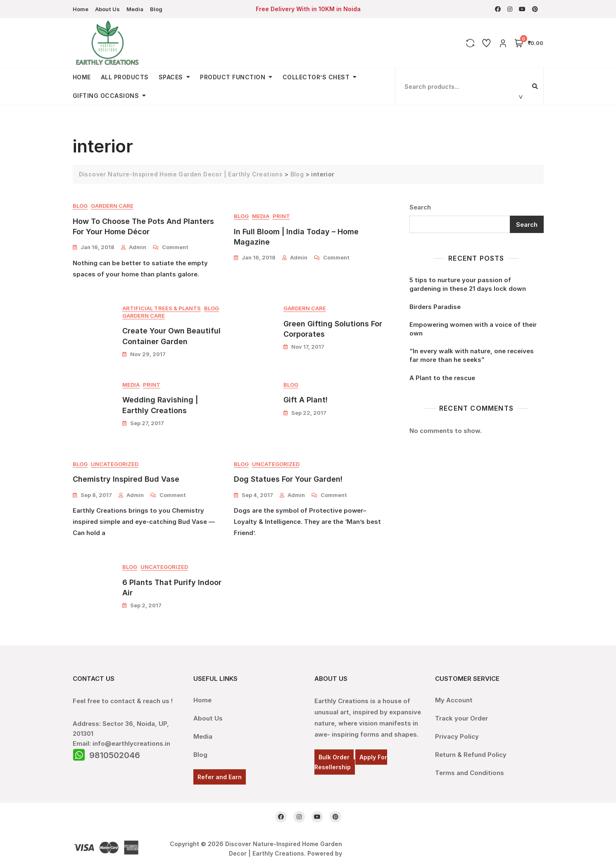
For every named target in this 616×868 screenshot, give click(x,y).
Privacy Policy (457, 737)
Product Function (232, 77)
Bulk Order (334, 757)
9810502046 (114, 756)
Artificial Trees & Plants (161, 308)
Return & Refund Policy (471, 755)
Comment (175, 247)
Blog (156, 9)
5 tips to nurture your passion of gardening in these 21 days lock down (467, 284)
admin (137, 247)
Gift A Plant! (305, 400)
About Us (107, 9)
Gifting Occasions (106, 95)
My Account (454, 701)
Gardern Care (112, 206)
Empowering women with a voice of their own (473, 329)
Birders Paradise (435, 307)
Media (134, 9)
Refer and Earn (219, 777)
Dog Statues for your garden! (288, 480)
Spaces (171, 77)
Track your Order (461, 719)
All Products (125, 77)
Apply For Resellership (350, 762)
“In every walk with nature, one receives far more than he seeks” (471, 355)
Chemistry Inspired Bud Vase (126, 480)
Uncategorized (114, 464)
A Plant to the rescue (442, 378)
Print (281, 216)
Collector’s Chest (316, 77)
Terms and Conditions (469, 774)
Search (420, 207)
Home (80, 9)
